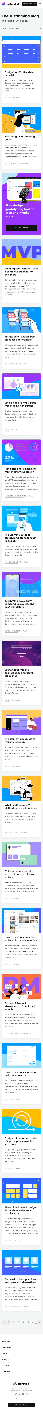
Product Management (14, 496)
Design (7, 98)
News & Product (11, 631)
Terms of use (27, 1390)
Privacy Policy (16, 1390)
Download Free (29, 4)
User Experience (11, 164)
